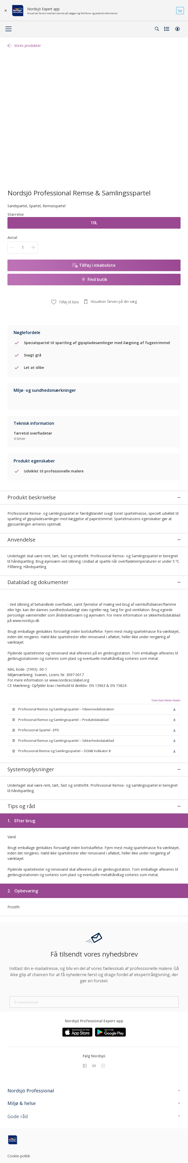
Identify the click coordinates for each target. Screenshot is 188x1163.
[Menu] (8, 28)
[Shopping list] (167, 29)
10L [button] (94, 223)
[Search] (157, 29)
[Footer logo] (35, 1122)
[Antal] (22, 247)
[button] (177, 29)
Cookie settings (20, 1148)
